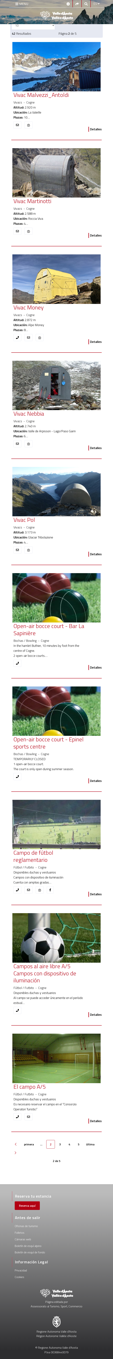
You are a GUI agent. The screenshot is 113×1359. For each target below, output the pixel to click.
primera (29, 1144)
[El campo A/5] (50, 1086)
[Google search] (86, 4)
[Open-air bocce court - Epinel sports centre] (50, 743)
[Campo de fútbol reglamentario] (50, 856)
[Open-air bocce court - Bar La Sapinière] (50, 629)
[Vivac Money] (50, 307)
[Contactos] (68, 3)
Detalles (96, 129)
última (90, 1144)
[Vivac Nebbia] (50, 413)
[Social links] (77, 4)
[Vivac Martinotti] (50, 201)
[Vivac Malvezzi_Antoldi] (50, 95)
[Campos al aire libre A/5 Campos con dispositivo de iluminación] (50, 973)
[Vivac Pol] (50, 519)
